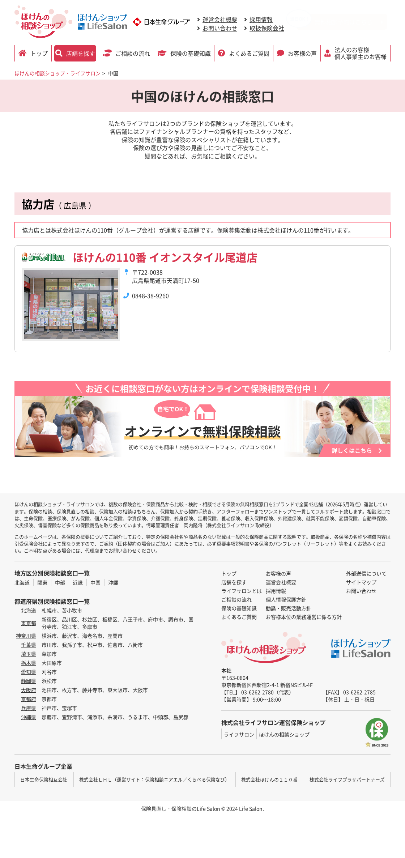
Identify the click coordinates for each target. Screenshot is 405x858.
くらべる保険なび (206, 779)
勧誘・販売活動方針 (288, 608)
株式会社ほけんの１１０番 (269, 779)
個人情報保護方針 (286, 599)
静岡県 (28, 680)
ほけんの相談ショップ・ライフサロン (57, 73)
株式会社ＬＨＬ (95, 779)
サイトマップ (361, 582)
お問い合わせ (219, 28)
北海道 (22, 582)
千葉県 (28, 644)
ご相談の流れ (132, 53)
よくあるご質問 (249, 53)
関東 (42, 582)
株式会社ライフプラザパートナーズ (347, 779)
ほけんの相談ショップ (284, 734)
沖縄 (113, 582)
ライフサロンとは (241, 590)
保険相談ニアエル (164, 779)
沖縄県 (28, 717)
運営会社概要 (219, 19)
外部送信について (366, 573)
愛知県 (28, 671)
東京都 (28, 622)
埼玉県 (28, 653)
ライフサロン (239, 734)
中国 (95, 582)
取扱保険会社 (267, 28)
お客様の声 (302, 53)
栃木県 (28, 662)
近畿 (78, 582)
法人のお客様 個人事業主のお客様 (360, 53)
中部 (60, 582)
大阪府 (28, 689)
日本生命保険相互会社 (43, 779)
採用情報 (261, 19)
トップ (39, 53)
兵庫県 (28, 708)
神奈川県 (26, 635)
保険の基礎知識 (190, 53)
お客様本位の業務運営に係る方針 (304, 616)
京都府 (28, 698)
